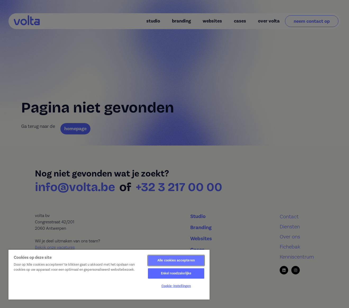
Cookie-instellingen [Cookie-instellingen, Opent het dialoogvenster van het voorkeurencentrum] (176, 286)
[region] (109, 274)
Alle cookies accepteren (176, 260)
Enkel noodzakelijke (176, 273)
